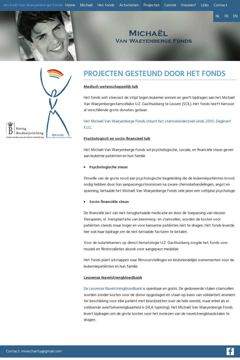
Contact (220, 5)
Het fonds (106, 5)
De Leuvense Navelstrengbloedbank (113, 289)
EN (235, 16)
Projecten (151, 5)
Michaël (86, 5)
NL (218, 16)
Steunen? (188, 5)
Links (205, 5)
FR (226, 16)
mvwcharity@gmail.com (41, 351)
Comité (170, 5)
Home (70, 5)
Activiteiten (129, 5)
